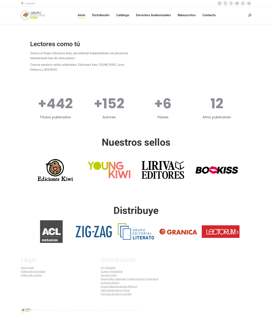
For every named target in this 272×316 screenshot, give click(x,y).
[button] (34, 232)
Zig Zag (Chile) (109, 275)
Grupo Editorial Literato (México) (119, 286)
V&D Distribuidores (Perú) (115, 290)
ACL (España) (108, 267)
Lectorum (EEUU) (110, 282)
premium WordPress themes (122, 310)
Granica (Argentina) (112, 271)
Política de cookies (31, 275)
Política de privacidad (33, 271)
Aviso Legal (27, 267)
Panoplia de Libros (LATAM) (116, 294)
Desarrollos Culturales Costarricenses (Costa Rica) (129, 279)
